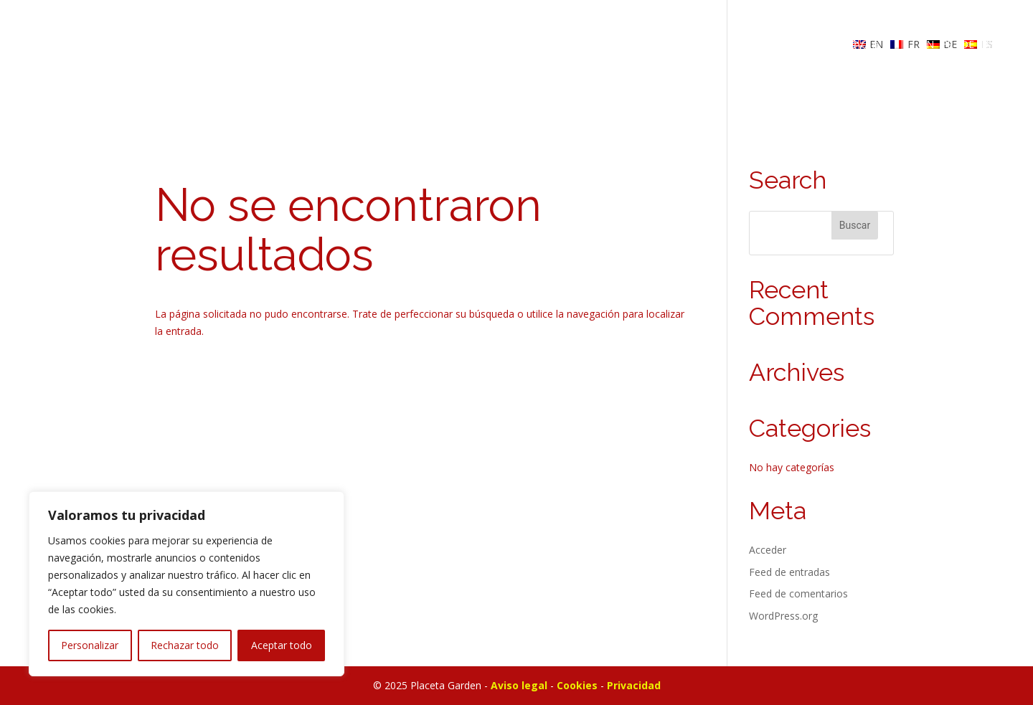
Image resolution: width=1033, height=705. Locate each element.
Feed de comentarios (798, 593)
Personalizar (89, 645)
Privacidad (634, 685)
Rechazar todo (185, 645)
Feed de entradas (789, 572)
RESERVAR (850, 44)
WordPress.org (783, 616)
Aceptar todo (281, 645)
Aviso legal (519, 685)
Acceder (767, 550)
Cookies (577, 685)
